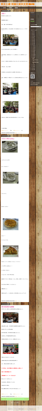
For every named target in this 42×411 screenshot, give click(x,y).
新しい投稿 (4, 398)
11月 (33, 47)
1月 (33, 66)
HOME (4, 7)
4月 (33, 57)
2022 (33, 31)
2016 (33, 40)
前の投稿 (26, 398)
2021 (33, 33)
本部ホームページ (16, 130)
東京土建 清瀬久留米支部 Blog (17, 4)
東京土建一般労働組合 (34, 84)
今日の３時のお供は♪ (8, 138)
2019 (33, 36)
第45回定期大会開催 (8, 307)
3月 (33, 64)
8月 (33, 51)
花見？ (4, 13)
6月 (33, 54)
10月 (33, 48)
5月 (33, 55)
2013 (33, 44)
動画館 (16, 7)
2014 (33, 43)
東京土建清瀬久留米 (33, 14)
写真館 (10, 7)
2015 (33, 41)
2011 (33, 69)
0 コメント (20, 132)
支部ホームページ (5, 130)
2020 (33, 34)
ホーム (15, 398)
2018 (33, 37)
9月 (33, 50)
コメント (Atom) (16, 402)
